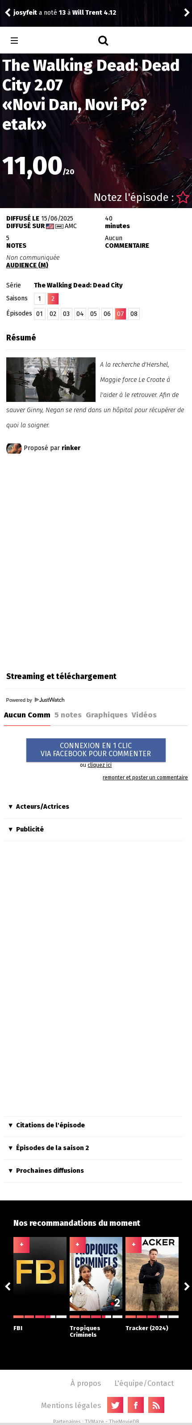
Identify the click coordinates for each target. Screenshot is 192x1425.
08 (134, 314)
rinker (71, 448)
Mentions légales (71, 1405)
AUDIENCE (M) (27, 265)
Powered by (35, 700)
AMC (71, 226)
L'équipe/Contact (144, 1383)
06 (107, 314)
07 (120, 314)
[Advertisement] (96, 561)
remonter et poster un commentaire (145, 777)
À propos (86, 1383)
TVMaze (94, 1422)
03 (66, 314)
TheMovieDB (124, 1422)
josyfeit (25, 12)
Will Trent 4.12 (94, 12)
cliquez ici (100, 765)
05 (93, 314)
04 (80, 314)
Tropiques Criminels (96, 1326)
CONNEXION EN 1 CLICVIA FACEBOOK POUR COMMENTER (96, 749)
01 (39, 314)
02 (53, 314)
